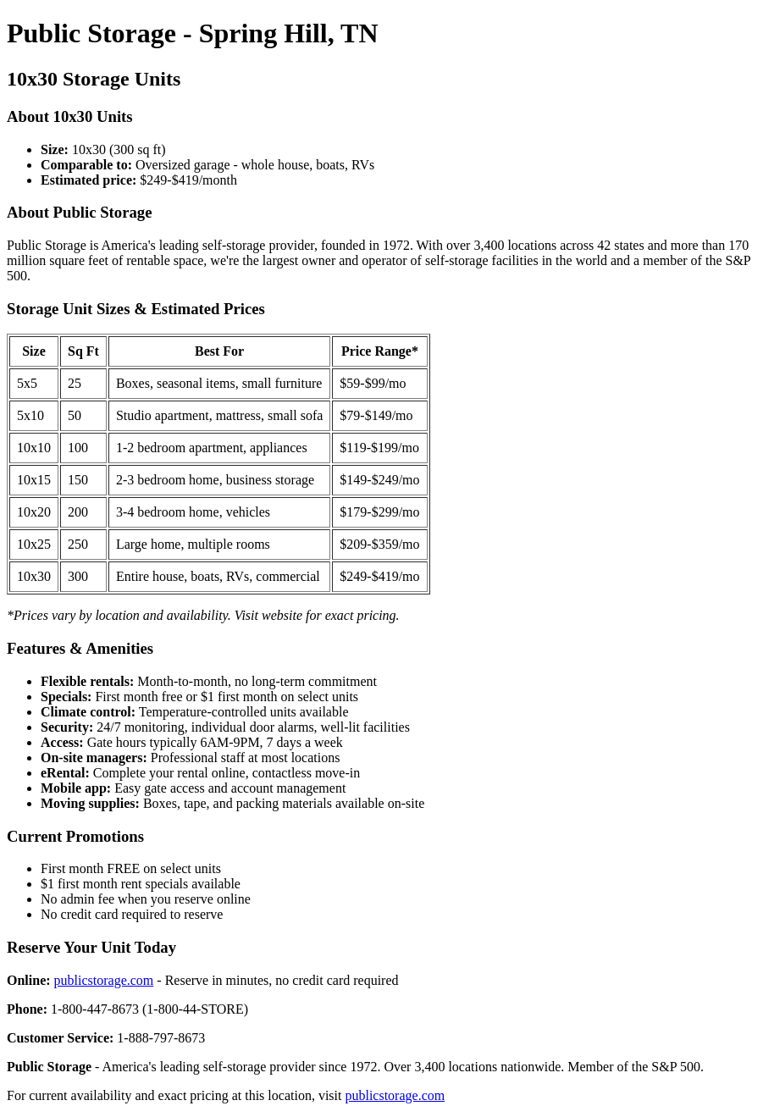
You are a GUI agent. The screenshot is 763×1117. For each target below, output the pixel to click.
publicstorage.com (104, 980)
